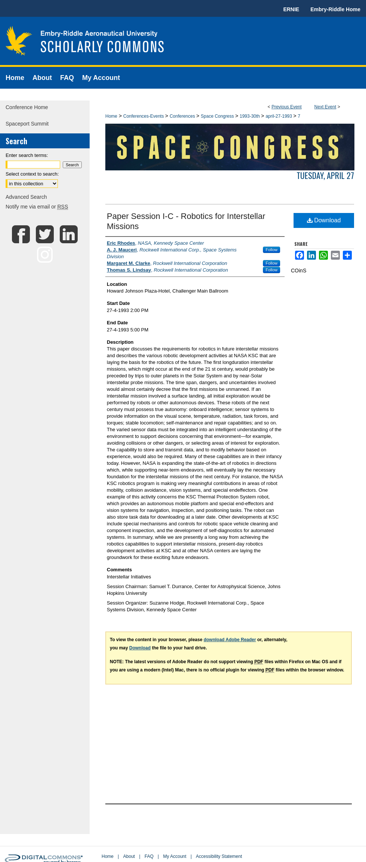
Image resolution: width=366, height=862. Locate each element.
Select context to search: (32, 174)
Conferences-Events (144, 116)
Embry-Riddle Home (335, 9)
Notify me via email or (37, 207)
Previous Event (287, 106)
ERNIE (291, 9)
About (129, 856)
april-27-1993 (279, 116)
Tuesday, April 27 (325, 175)
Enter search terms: (27, 155)
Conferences (183, 116)
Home (111, 116)
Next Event (325, 106)
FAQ (149, 856)
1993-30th (250, 116)
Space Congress (218, 116)
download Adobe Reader (230, 639)
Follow (271, 249)
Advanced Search (26, 197)
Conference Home (27, 107)
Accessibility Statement (219, 856)
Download (324, 220)
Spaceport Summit (27, 124)
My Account (174, 856)
